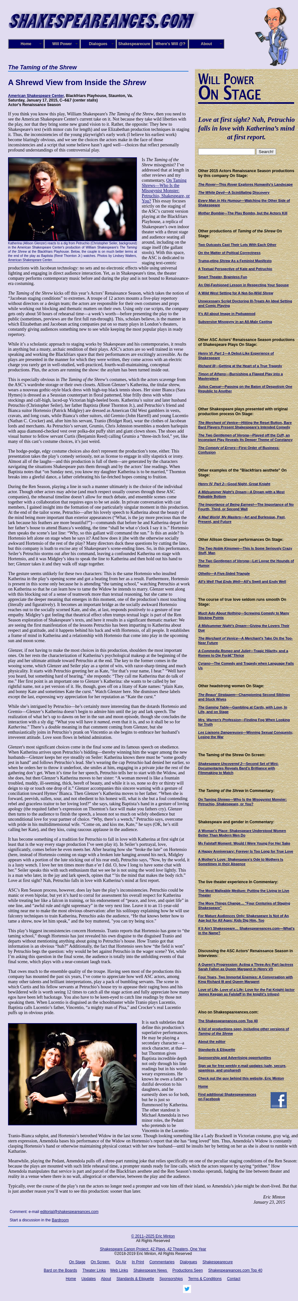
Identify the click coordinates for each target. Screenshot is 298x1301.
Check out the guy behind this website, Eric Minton (241, 1078)
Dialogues (98, 44)
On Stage (77, 1262)
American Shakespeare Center (36, 95)
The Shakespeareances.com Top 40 (228, 1021)
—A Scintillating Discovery (233, 192)
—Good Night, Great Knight (234, 484)
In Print (138, 1262)
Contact (233, 1279)
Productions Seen (187, 1270)
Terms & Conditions (205, 1279)
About (206, 44)
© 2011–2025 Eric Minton (153, 1236)
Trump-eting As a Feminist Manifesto (235, 261)
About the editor (212, 1041)
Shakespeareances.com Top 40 (235, 1270)
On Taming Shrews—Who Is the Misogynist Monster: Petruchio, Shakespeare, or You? (166, 190)
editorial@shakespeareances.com (69, 1211)
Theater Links (94, 1270)
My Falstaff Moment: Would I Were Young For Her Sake (244, 843)
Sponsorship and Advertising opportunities (234, 1058)
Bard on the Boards (60, 1270)
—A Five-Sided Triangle (224, 573)
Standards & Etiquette (216, 1050)
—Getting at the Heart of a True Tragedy (240, 366)
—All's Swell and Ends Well (242, 581)
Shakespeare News (150, 1270)
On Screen (101, 1262)
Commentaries (162, 1262)
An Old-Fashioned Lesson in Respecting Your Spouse (243, 285)
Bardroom (60, 1220)
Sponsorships (171, 1279)
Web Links (119, 1270)
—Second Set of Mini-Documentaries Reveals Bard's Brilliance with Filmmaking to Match (238, 768)
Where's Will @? (170, 44)
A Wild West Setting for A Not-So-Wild (235, 293)
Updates (89, 1279)
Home (26, 44)
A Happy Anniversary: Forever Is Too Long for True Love (245, 851)
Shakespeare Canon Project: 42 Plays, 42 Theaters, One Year (153, 1249)
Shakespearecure (134, 44)
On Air (121, 1262)
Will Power (62, 44)
